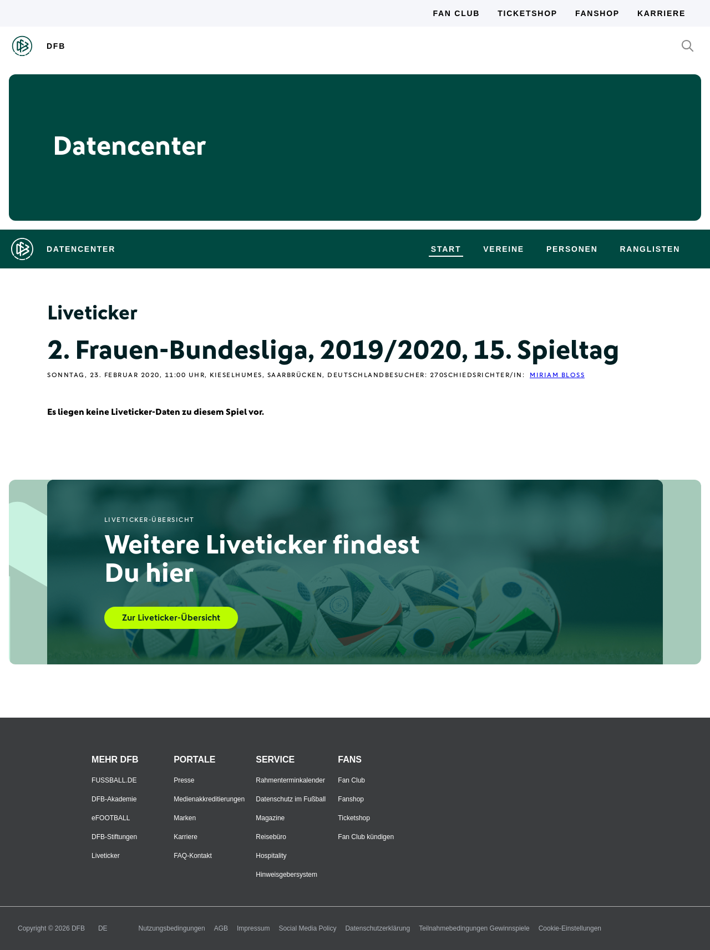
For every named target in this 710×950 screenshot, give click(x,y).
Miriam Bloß (557, 375)
